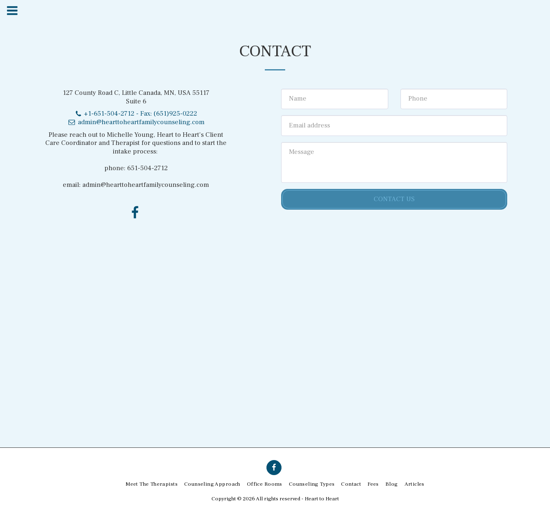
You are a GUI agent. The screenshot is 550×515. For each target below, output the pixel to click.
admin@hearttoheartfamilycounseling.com (136, 122)
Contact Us (394, 199)
